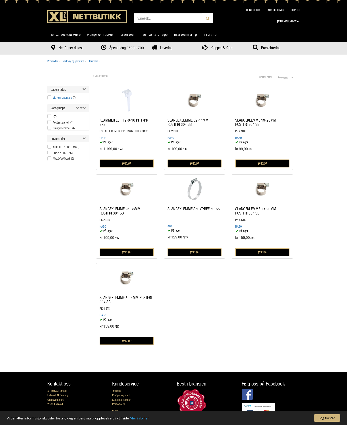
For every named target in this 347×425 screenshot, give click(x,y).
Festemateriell (63, 122)
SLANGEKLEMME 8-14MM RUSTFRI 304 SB (126, 299)
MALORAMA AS (63, 158)
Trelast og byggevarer (66, 35)
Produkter (52, 61)
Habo (171, 138)
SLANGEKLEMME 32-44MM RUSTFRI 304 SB (188, 122)
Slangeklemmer (64, 128)
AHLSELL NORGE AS (66, 147)
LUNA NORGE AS (64, 153)
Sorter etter (265, 77)
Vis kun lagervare (64, 97)
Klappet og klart (121, 395)
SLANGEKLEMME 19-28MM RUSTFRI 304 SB (255, 122)
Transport (117, 391)
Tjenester (210, 35)
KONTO (295, 10)
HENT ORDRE (253, 10)
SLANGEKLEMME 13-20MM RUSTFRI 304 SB (255, 211)
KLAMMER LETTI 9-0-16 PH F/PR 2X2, (124, 122)
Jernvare (93, 61)
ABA (170, 226)
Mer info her (139, 418)
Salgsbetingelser (121, 399)
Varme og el (128, 35)
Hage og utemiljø (185, 35)
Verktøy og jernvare (100, 35)
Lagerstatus (58, 89)
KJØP (126, 163)
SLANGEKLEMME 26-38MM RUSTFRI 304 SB (120, 211)
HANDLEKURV (288, 21)
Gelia (103, 138)
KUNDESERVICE (276, 10)
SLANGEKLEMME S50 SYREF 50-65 (194, 208)
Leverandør (58, 138)
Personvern (118, 404)
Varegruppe (58, 108)
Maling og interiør (155, 35)
